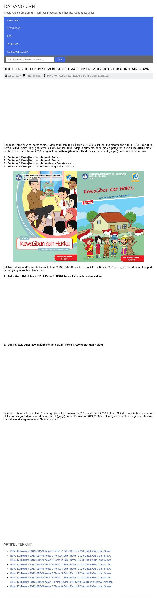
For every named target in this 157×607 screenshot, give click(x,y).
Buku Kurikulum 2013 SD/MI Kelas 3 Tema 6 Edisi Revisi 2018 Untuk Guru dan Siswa (60, 555)
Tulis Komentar (33, 75)
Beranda (13, 20)
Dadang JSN (19, 6)
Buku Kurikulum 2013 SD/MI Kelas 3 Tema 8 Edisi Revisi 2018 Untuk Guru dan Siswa (60, 586)
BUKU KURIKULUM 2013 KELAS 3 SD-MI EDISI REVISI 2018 (78, 75)
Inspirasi (13, 43)
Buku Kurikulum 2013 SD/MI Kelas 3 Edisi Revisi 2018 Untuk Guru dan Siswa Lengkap (61, 581)
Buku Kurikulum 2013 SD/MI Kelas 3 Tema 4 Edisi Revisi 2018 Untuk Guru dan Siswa (60, 568)
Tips (9, 36)
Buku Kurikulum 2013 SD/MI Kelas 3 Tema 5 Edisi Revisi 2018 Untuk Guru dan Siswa (60, 573)
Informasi (14, 28)
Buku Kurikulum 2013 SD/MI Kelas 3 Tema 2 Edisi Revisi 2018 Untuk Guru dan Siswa (60, 559)
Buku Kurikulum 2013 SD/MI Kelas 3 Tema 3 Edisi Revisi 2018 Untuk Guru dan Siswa (60, 564)
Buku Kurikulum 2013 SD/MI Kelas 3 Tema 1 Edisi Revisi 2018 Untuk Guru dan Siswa (60, 577)
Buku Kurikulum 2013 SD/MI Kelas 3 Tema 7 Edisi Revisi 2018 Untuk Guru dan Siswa (60, 551)
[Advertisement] (78, 111)
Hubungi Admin (18, 51)
